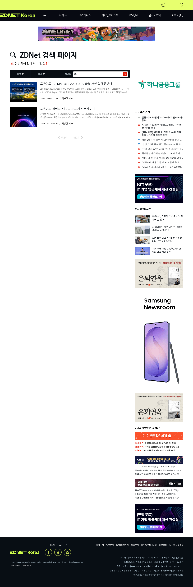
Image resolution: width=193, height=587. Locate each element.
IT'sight (133, 15)
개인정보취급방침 (149, 545)
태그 (19, 74)
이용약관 (163, 545)
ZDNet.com (26, 565)
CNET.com (15, 565)
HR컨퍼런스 (84, 15)
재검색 (68, 74)
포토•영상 (177, 15)
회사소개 (100, 545)
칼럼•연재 (155, 15)
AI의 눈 (63, 15)
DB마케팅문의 (122, 545)
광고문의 (110, 545)
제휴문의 (135, 545)
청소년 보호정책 (176, 545)
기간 (40, 74)
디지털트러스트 (109, 15)
